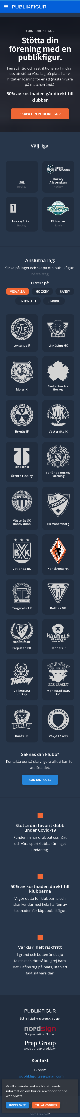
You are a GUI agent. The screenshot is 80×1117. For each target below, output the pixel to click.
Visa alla (17, 291)
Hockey (42, 291)
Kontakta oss (40, 780)
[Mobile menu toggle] (7, 7)
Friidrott (27, 301)
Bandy (65, 291)
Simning (54, 301)
